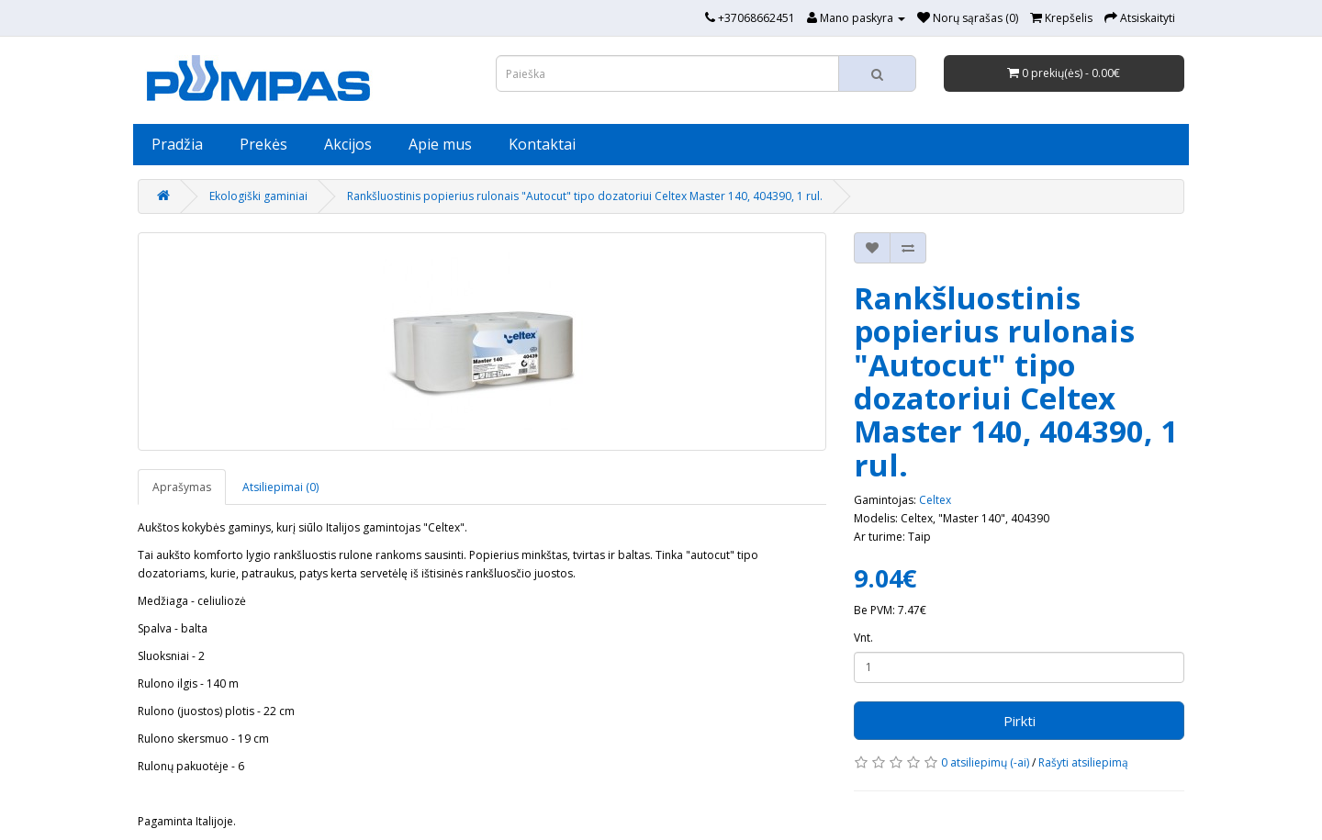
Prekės (263, 144)
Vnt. (863, 637)
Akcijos (348, 144)
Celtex (935, 500)
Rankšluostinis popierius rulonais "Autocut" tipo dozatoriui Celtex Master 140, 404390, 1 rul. (585, 196)
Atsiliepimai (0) (280, 487)
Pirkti (1019, 720)
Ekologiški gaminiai (258, 196)
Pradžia (177, 144)
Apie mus (440, 144)
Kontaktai (542, 144)
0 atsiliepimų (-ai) (985, 762)
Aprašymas (181, 487)
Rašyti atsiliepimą (1083, 762)
